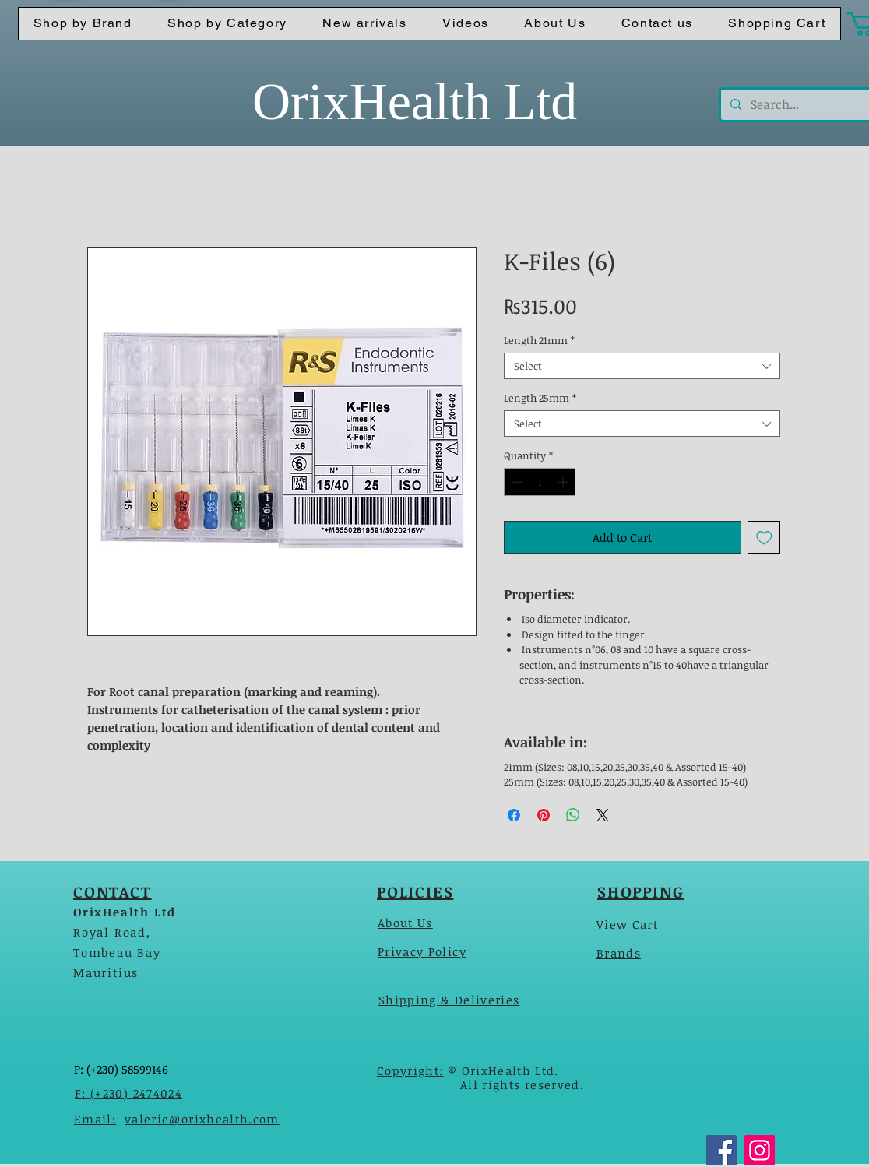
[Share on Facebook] (514, 815)
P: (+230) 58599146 (121, 1069)
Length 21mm (539, 340)
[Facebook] (721, 1150)
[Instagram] (759, 1150)
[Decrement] (515, 482)
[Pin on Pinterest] (543, 815)
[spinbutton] (540, 482)
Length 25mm (540, 398)
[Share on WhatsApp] (573, 815)
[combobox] (642, 366)
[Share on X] (602, 815)
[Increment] (564, 482)
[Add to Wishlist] (764, 537)
